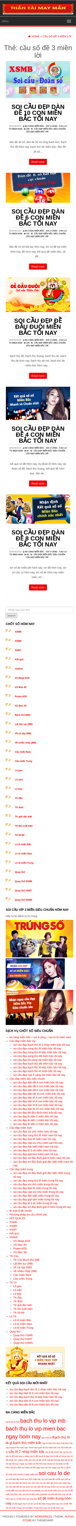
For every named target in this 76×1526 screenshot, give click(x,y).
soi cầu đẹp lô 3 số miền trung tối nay (35, 1203)
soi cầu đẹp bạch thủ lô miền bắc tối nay (37, 1071)
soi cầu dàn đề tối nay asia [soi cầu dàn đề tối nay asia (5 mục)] (18, 1487)
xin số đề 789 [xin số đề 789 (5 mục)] (66, 1504)
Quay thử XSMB (23, 881)
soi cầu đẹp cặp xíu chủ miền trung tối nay (38, 1191)
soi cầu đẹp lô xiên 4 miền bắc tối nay (35, 1123)
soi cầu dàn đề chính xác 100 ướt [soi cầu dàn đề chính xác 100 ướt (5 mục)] (24, 1483)
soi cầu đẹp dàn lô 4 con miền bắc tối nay (38, 1097)
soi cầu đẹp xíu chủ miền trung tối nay (36, 1184)
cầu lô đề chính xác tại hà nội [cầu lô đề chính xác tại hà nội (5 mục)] (58, 1452)
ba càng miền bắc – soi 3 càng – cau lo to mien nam (40, 1037)
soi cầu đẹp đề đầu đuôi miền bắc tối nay (38, 326)
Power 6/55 (21, 696)
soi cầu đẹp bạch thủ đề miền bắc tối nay (37, 1063)
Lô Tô (13, 1316)
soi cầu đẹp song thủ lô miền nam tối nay (37, 1135)
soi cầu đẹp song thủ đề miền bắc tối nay (37, 1056)
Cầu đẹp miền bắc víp (37, 132)
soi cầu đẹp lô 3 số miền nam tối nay (35, 1150)
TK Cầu (14, 1256)
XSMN (18, 641)
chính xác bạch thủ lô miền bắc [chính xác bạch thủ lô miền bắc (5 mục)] (42, 1447)
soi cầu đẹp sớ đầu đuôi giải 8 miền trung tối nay (42, 1206)
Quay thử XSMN (23, 900)
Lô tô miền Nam (23, 853)
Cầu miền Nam (23, 752)
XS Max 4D (20, 687)
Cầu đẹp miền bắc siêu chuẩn (50, 129)
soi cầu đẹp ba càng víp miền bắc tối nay (37, 1059)
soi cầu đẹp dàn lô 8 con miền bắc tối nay (38, 1105)
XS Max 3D (20, 705)
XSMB (18, 631)
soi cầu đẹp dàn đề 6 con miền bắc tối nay (37, 217)
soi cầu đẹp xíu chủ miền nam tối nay (35, 1131)
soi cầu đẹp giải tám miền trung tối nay (36, 1199)
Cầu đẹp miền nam (21, 1127)
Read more (37, 161)
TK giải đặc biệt (23, 816)
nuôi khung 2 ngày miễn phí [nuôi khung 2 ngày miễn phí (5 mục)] (25, 1474)
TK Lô (13, 1282)
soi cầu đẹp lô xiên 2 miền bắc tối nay (35, 1116)
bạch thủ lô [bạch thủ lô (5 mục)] (46, 1438)
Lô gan (18, 770)
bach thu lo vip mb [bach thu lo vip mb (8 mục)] (43, 1421)
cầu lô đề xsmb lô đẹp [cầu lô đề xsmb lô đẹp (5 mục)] (39, 1456)
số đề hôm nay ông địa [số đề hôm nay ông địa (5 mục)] (26, 1499)
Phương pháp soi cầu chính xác (28, 1214)
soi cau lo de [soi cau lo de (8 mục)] (54, 1473)
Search (11, 615)
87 (28, 451)
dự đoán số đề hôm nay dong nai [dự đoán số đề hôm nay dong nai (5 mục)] (40, 1464)
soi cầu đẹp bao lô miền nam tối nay (34, 1139)
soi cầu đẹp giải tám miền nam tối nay (35, 1154)
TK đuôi (19, 807)
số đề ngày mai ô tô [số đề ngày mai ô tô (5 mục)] (21, 1504)
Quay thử (20, 872)
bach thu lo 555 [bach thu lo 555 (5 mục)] (13, 1422)
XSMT (18, 650)
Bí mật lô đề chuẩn (21, 1210)
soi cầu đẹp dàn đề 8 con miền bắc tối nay (37, 538)
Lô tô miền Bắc (23, 844)
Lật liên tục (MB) (23, 724)
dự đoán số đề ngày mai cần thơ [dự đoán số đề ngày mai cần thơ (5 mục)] (36, 1467)
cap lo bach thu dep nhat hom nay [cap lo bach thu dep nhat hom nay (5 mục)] (57, 1443)
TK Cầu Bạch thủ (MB (26, 1259)
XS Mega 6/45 (22, 678)
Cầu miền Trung (23, 761)
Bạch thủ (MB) (22, 715)
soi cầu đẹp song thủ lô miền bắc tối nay (37, 1048)
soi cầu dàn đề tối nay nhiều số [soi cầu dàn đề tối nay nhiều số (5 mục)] (44, 1487)
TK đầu (19, 798)
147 (28, 233)
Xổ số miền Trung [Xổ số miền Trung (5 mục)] (14, 1508)
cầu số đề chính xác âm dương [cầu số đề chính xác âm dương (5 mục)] (46, 1460)
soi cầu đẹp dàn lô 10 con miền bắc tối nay (38, 1108)
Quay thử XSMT (23, 890)
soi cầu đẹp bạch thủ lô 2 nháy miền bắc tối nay (41, 1044)
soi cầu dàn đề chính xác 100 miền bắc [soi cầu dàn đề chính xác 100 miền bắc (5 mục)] (23, 1479)
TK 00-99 (19, 835)
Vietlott (18, 668)
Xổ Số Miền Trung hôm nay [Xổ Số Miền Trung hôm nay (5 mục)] (34, 1508)
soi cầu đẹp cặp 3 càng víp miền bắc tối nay (39, 1074)
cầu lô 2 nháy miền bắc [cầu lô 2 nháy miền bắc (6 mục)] (26, 1452)
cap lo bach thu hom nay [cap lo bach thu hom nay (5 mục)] (17, 1447)
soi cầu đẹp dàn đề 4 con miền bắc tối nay (37, 434)
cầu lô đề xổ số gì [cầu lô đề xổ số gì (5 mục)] (58, 1456)
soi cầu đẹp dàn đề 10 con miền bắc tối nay (37, 112)
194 (28, 343)
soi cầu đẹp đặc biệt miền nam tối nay (35, 1146)
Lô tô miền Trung (24, 863)
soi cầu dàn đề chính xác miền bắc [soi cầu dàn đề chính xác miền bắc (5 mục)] (55, 1483)
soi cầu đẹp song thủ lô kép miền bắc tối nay (39, 1052)
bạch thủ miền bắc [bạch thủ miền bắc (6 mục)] (27, 1443)
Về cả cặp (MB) (23, 733)
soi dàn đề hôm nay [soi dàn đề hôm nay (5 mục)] (57, 1494)
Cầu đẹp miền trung (21, 1169)
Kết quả (19, 659)
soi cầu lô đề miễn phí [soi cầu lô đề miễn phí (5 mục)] (51, 1490)
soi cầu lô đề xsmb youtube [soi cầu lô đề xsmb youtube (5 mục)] (35, 1494)
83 (28, 554)
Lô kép (18, 789)
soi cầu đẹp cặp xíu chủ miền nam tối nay (38, 1142)
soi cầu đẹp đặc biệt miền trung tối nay (36, 1195)
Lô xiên (19, 779)
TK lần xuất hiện (24, 826)
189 (28, 129)
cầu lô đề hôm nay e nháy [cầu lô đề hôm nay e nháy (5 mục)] (17, 1456)
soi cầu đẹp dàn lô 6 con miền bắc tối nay (38, 1101)
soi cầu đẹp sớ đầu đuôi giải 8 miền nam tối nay (41, 1157)
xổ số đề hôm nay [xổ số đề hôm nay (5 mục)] (56, 1508)
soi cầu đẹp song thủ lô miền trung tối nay (38, 1180)
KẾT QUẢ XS (17, 1218)
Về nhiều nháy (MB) (25, 742)
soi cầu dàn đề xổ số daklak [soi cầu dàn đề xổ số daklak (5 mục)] (27, 1490)
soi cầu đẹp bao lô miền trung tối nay (35, 1188)
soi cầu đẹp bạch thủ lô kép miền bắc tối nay (39, 1067)
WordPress (43, 1516)
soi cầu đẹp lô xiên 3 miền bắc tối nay (35, 1120)
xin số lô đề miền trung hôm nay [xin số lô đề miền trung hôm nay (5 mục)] (45, 1504)
